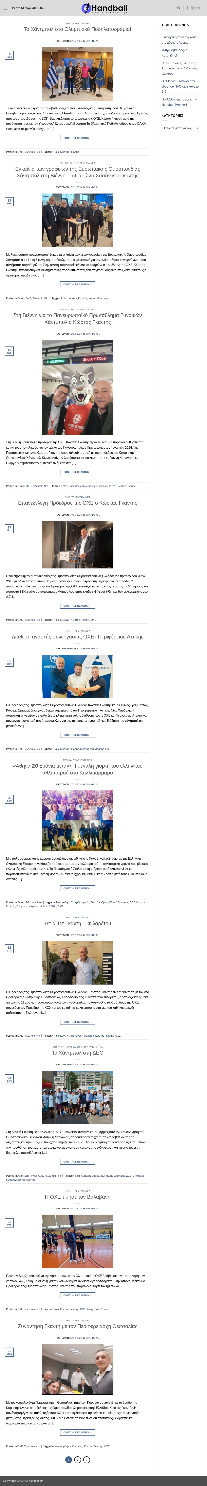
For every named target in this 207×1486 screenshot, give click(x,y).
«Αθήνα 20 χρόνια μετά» (75, 902)
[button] (5, 8)
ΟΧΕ (67, 23)
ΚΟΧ (62, 1035)
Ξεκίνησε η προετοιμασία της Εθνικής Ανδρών (179, 39)
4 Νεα (55, 151)
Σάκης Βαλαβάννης (98, 1309)
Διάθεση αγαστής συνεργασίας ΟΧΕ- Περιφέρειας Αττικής (78, 636)
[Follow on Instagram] (192, 8)
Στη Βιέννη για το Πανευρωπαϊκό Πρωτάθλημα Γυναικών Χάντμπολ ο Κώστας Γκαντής (77, 318)
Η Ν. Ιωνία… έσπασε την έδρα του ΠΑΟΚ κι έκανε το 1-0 (180, 86)
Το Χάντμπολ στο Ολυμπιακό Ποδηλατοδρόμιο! (78, 28)
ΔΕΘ (129, 1175)
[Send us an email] (198, 8)
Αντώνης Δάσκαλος (92, 1175)
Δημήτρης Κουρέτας (71, 1446)
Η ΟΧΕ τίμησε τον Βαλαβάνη (78, 1196)
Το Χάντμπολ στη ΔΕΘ (78, 1052)
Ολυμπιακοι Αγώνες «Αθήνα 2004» (36, 906)
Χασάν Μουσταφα (99, 298)
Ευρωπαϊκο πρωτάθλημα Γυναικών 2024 (92, 486)
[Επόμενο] (86, 1459)
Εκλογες (65, 619)
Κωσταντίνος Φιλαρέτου (80, 1035)
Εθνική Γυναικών (119, 902)
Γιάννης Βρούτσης (114, 1175)
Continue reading (77, 138)
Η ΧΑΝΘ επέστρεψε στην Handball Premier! (179, 101)
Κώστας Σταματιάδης (92, 748)
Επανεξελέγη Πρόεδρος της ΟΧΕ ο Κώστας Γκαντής (77, 502)
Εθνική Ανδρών (99, 902)
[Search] (178, 8)
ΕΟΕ (132, 902)
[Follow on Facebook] (187, 8)
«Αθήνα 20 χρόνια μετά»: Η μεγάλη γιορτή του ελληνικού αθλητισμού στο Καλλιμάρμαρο (78, 769)
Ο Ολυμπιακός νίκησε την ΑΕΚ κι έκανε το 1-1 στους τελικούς (179, 68)
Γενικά (64, 162)
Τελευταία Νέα (80, 23)
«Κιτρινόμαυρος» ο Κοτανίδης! (175, 52)
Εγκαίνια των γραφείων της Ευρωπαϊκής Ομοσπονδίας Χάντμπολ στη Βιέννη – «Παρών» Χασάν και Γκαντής (77, 172)
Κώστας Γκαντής (69, 151)
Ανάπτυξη (58, 1047)
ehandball (93, 41)
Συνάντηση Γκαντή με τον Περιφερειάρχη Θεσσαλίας (77, 1326)
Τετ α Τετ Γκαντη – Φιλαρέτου (77, 923)
